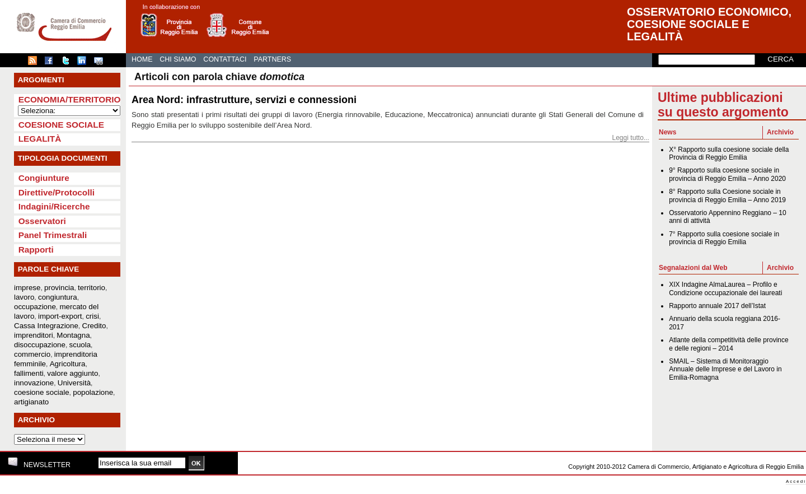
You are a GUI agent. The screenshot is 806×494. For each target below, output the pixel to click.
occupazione (35, 306)
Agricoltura (68, 364)
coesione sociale (41, 392)
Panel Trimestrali (52, 235)
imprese (27, 287)
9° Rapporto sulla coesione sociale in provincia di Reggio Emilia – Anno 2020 (727, 174)
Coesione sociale (61, 124)
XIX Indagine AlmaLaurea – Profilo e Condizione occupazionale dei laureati (725, 288)
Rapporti (36, 249)
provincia (59, 287)
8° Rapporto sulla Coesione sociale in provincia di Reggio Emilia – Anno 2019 (727, 195)
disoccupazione (39, 345)
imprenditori (33, 335)
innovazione (34, 383)
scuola (80, 345)
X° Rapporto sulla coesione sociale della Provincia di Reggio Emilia (729, 153)
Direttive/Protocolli (56, 192)
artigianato (31, 402)
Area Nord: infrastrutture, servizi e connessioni (244, 99)
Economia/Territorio (69, 99)
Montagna (73, 335)
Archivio (780, 132)
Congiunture (43, 178)
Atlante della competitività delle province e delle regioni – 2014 (728, 344)
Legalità (40, 138)
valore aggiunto (72, 373)
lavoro (24, 297)
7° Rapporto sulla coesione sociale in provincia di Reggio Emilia (724, 238)
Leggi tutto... (630, 138)
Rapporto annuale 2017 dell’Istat (717, 306)
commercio (32, 354)
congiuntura (57, 297)
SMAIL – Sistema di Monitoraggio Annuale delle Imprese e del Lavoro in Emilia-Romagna (725, 369)
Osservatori (42, 221)
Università (74, 383)
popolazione (93, 392)
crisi (92, 316)
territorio (91, 287)
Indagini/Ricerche (54, 206)
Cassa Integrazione (46, 325)
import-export (60, 316)
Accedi (796, 481)
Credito (94, 325)
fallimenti (29, 373)
